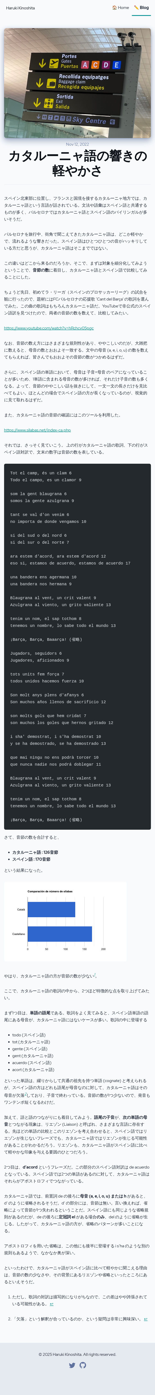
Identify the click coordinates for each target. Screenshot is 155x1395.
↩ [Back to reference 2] (145, 1319)
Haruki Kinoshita (20, 8)
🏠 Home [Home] (120, 7)
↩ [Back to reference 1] (51, 1303)
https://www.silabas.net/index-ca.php (37, 430)
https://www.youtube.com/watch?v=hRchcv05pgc (49, 328)
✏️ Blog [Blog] (141, 7)
